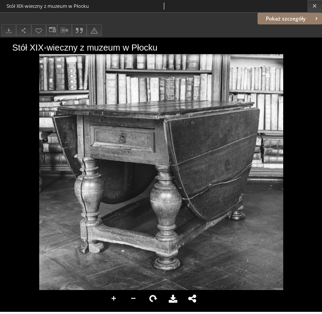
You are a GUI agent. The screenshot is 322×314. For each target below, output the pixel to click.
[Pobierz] (8, 30)
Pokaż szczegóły (292, 18)
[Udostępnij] (23, 30)
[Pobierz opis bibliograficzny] (64, 30)
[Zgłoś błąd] (94, 30)
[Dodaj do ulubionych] (38, 30)
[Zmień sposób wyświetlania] (51, 30)
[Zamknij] (315, 6)
